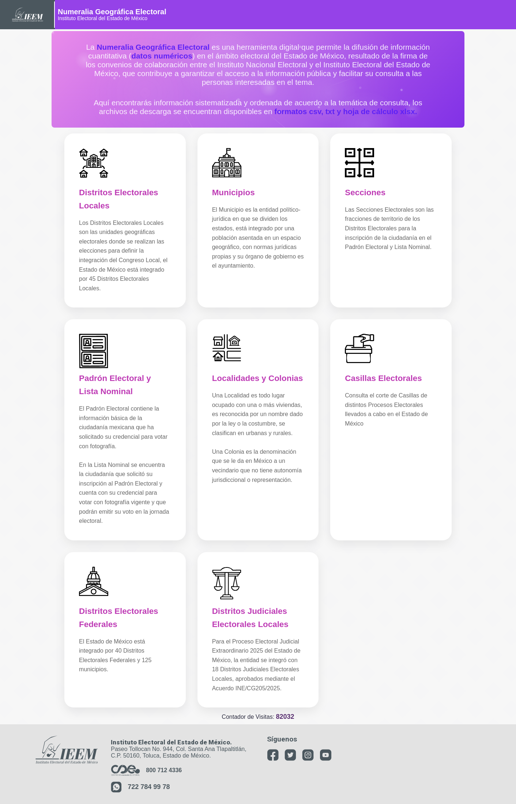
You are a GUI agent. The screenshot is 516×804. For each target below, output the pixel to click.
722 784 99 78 (140, 787)
